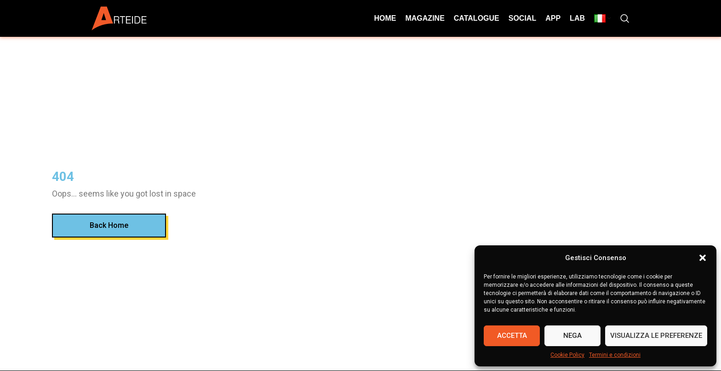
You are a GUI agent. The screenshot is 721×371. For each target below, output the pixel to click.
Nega (572, 335)
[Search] (625, 18)
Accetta (512, 335)
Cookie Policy (567, 355)
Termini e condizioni (615, 355)
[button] (702, 257)
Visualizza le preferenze (656, 335)
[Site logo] (119, 18)
